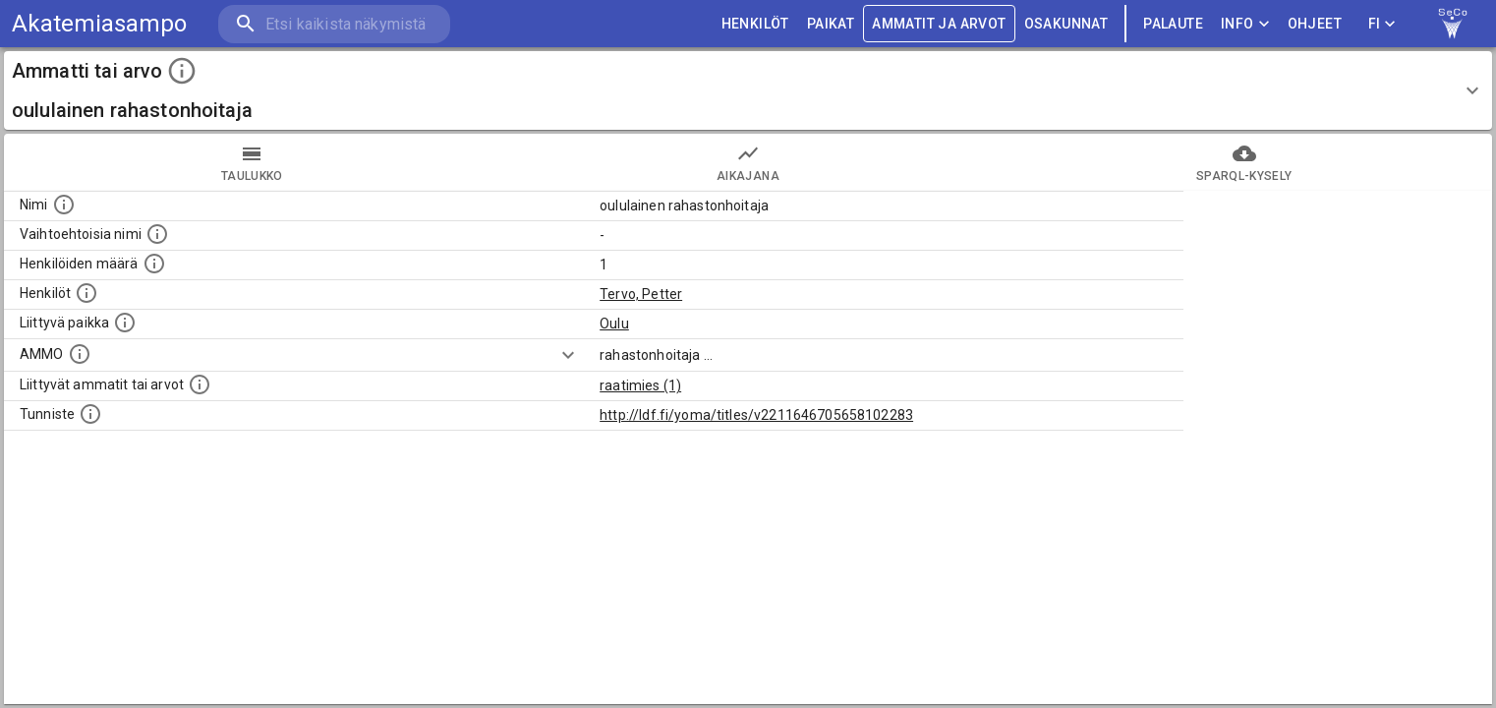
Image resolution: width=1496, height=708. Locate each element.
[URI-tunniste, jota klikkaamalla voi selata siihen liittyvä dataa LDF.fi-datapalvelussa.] (90, 414)
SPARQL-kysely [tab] (1244, 162)
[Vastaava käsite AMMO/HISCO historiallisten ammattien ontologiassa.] (79, 354)
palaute (1173, 24)
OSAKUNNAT (1066, 24)
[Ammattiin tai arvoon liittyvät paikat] (125, 322)
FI (1382, 24)
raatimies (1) (640, 385)
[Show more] (568, 355)
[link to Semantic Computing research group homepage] (1452, 23)
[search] (334, 24)
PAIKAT (830, 24)
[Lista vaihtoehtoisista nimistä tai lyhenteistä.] (157, 234)
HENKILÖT (755, 24)
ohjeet (1315, 24)
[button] (748, 90)
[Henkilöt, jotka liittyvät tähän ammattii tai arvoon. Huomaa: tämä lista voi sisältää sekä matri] (86, 293)
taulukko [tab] (252, 162)
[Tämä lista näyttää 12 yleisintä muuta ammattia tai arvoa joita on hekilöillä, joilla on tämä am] (199, 384)
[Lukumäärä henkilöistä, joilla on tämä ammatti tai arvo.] (154, 263)
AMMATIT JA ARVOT (938, 24)
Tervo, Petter (641, 294)
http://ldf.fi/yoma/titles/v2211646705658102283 (756, 415)
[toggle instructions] (182, 71)
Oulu (614, 323)
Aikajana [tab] (748, 162)
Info (1245, 24)
